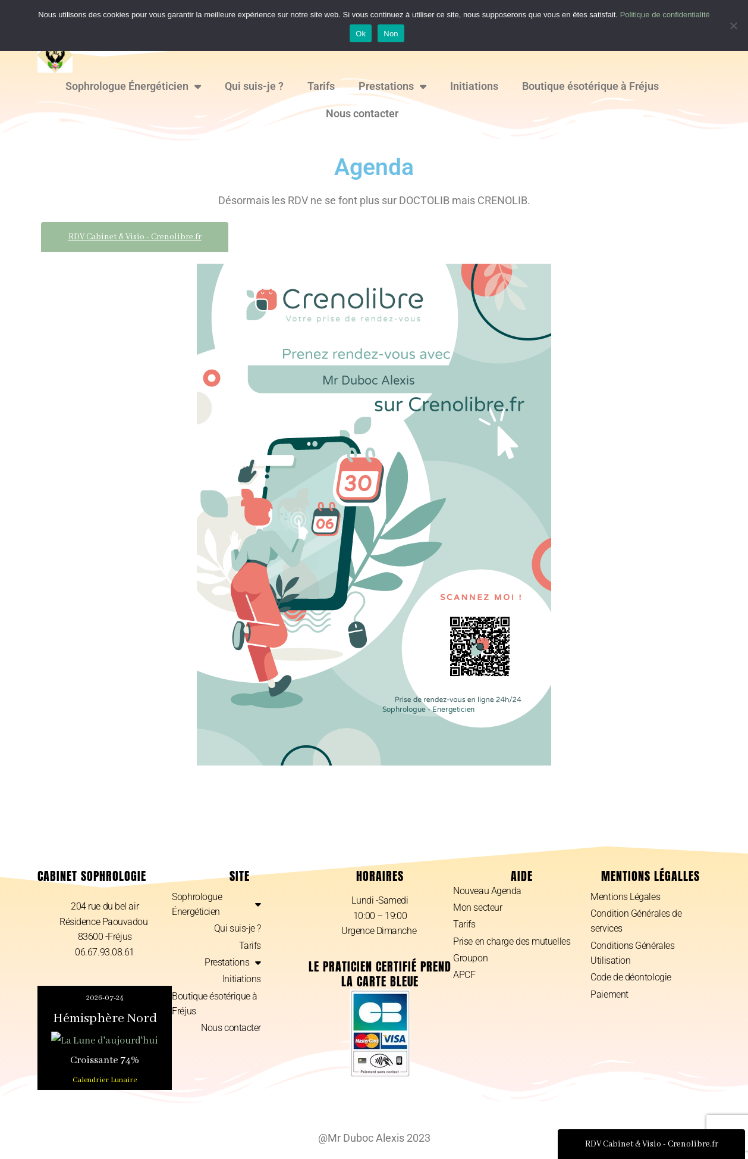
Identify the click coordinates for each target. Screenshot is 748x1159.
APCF (464, 976)
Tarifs (321, 86)
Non (391, 33)
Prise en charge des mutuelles (511, 942)
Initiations (474, 86)
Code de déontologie (630, 978)
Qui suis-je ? (254, 86)
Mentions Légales (625, 896)
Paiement (609, 995)
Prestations (392, 86)
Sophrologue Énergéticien (133, 86)
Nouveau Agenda (487, 890)
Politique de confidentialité (665, 14)
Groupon (470, 958)
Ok (361, 33)
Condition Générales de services (635, 921)
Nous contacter (362, 113)
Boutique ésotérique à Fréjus (590, 86)
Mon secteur (477, 908)
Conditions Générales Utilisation (632, 954)
